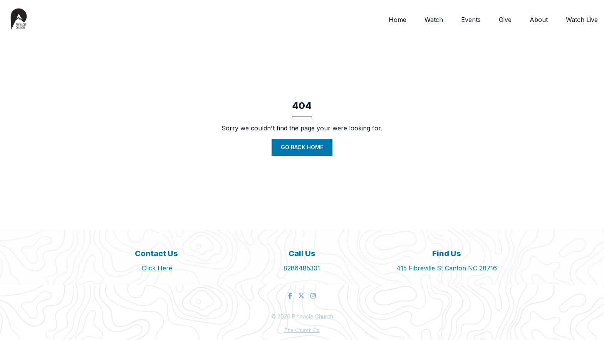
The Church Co (302, 330)
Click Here (157, 268)
